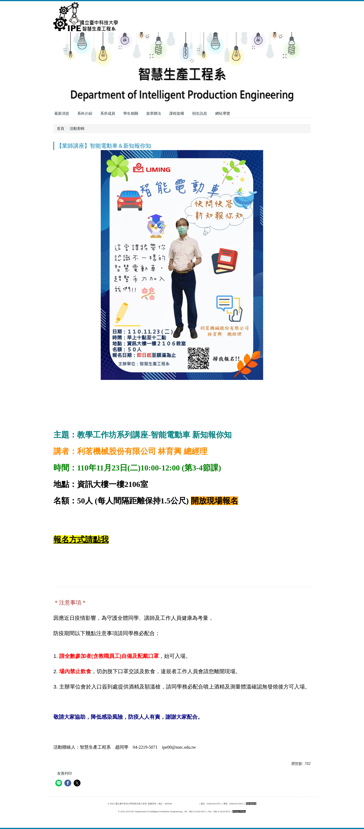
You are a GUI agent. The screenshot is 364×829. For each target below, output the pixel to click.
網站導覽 (222, 113)
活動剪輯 (77, 129)
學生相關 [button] (130, 113)
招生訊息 (199, 113)
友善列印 (64, 773)
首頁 (60, 129)
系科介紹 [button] (84, 113)
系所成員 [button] (107, 113)
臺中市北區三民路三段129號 (185, 803)
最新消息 (61, 113)
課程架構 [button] (176, 113)
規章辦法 (153, 113)
